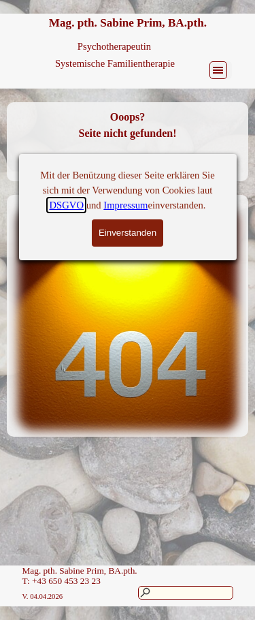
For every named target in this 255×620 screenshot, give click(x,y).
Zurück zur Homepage (127, 166)
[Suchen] (185, 593)
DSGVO (66, 50)
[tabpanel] (127, 141)
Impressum (125, 50)
